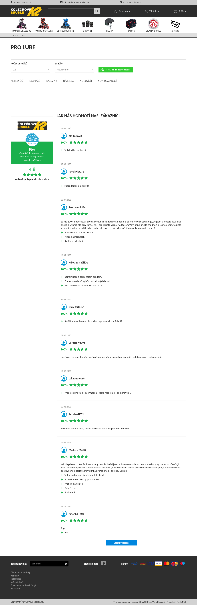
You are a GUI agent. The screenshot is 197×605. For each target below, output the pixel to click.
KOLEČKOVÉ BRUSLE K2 (26, 11)
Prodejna (123, 11)
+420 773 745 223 (22, 2)
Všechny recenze (121, 542)
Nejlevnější (17, 80)
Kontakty (15, 575)
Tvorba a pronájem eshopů (126, 602)
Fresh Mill (181, 602)
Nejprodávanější (107, 80)
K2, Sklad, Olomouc (132, 2)
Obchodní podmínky (20, 572)
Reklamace (16, 579)
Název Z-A (68, 80)
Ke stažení (15, 588)
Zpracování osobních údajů (23, 585)
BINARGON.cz (145, 602)
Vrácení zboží (17, 582)
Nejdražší (34, 80)
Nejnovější (86, 80)
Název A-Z (51, 80)
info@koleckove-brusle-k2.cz (76, 2)
